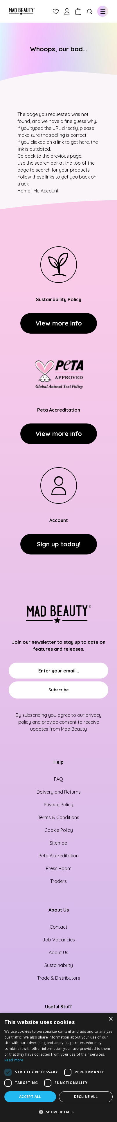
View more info (58, 323)
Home (23, 191)
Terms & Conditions (58, 817)
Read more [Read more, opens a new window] (14, 1060)
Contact (58, 927)
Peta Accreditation (59, 856)
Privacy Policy (58, 805)
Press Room (58, 868)
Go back (26, 156)
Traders (58, 881)
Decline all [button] (86, 1096)
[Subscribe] (58, 690)
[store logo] (22, 11)
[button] (58, 1111)
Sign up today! (58, 544)
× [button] (110, 1019)
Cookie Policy (58, 830)
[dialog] (58, 1067)
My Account (46, 191)
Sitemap (58, 843)
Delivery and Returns (59, 792)
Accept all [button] (30, 1096)
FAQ (58, 779)
